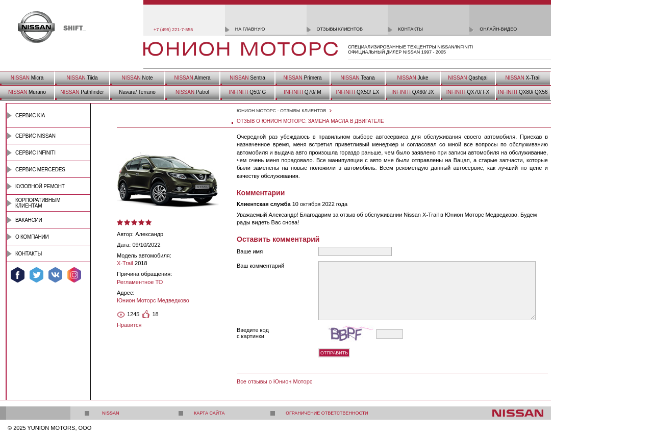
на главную (250, 29)
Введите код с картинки (253, 333)
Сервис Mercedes (40, 169)
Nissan (110, 413)
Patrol (192, 92)
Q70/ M (302, 92)
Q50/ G (247, 92)
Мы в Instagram (74, 275)
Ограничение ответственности (327, 413)
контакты (410, 29)
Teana (357, 78)
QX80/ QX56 (522, 92)
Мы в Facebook (17, 275)
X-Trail (522, 78)
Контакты (28, 254)
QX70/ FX (467, 92)
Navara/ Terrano (137, 92)
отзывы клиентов (340, 29)
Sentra (247, 78)
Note (137, 78)
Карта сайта (209, 413)
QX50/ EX (357, 92)
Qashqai (467, 78)
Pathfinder (82, 92)
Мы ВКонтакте (55, 275)
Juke (412, 78)
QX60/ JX (412, 92)
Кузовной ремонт (40, 186)
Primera (302, 78)
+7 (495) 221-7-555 (173, 29)
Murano (27, 92)
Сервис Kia (30, 115)
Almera (192, 78)
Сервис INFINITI (35, 153)
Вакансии (28, 220)
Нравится (129, 325)
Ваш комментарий (260, 266)
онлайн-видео (498, 29)
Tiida (81, 78)
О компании (32, 237)
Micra (27, 78)
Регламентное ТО (140, 282)
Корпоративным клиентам (37, 203)
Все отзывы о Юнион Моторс (274, 381)
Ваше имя (250, 251)
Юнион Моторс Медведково (153, 300)
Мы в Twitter (36, 275)
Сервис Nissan (35, 136)
